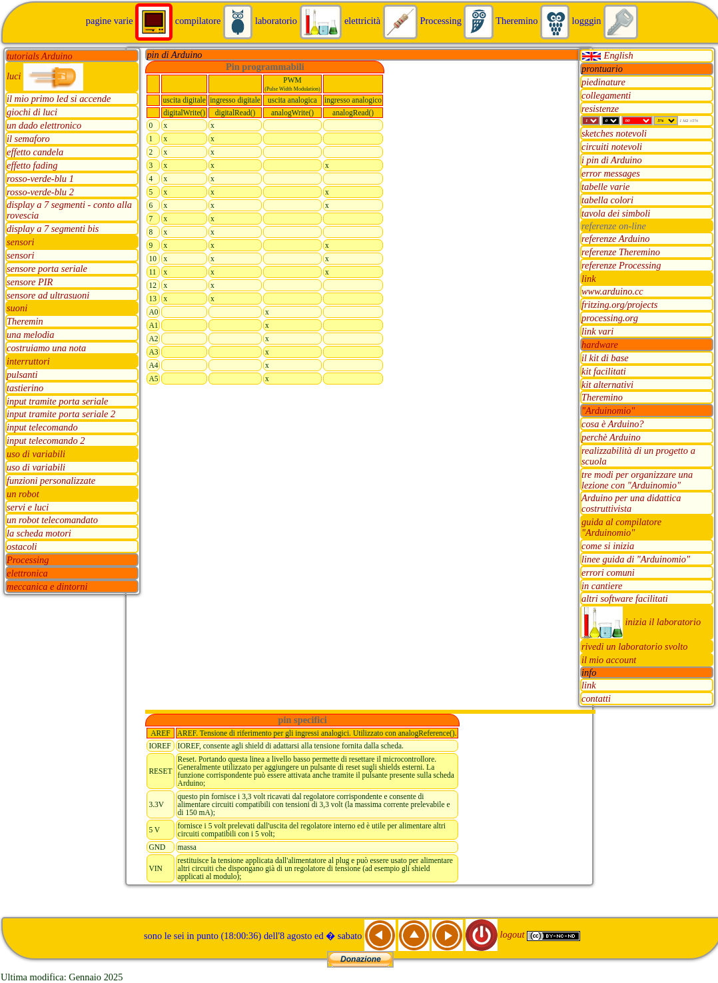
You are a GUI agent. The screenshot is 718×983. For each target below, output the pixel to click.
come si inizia (607, 545)
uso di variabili (36, 454)
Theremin (25, 322)
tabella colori (607, 200)
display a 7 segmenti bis (53, 229)
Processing (28, 560)
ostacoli (22, 547)
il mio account (608, 660)
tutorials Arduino (40, 56)
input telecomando (42, 428)
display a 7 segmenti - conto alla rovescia (69, 210)
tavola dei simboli (615, 213)
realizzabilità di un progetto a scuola (638, 456)
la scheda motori (39, 533)
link (588, 278)
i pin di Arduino (611, 160)
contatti (596, 699)
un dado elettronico (44, 126)
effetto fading (32, 165)
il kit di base (605, 358)
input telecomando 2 (46, 441)
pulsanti (22, 374)
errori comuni (608, 572)
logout (496, 934)
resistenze (600, 108)
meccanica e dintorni (47, 586)
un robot (23, 494)
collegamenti (606, 95)
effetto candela (35, 152)
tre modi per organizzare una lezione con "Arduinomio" (637, 480)
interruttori (28, 361)
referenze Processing (621, 265)
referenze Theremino (620, 252)
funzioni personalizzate (51, 480)
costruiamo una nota (46, 348)
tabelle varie (605, 186)
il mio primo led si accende (59, 99)
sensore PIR (30, 282)
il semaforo (28, 139)
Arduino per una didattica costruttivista (631, 503)
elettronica (27, 573)
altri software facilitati (624, 599)
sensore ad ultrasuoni (48, 295)
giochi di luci (32, 112)
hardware (599, 344)
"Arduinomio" (608, 411)
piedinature (603, 82)
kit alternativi (607, 384)
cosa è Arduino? (612, 424)
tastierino (25, 388)
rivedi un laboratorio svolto (634, 647)
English (607, 55)
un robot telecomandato (52, 520)
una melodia (31, 335)
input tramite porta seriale (57, 401)
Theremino (602, 398)
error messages (610, 174)
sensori (21, 242)
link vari (597, 332)
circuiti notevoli (611, 147)
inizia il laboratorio (641, 621)
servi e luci (28, 507)
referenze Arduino (615, 238)
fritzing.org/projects (619, 305)
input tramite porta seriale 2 (61, 414)
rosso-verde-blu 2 (40, 192)
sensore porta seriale (47, 268)
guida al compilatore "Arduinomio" (621, 527)
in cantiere (601, 585)
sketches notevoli (614, 134)
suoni (17, 308)
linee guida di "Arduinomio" (635, 559)
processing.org (609, 318)
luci (45, 76)
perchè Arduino (611, 438)
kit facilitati (603, 371)
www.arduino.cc (612, 292)
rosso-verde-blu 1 (40, 178)
